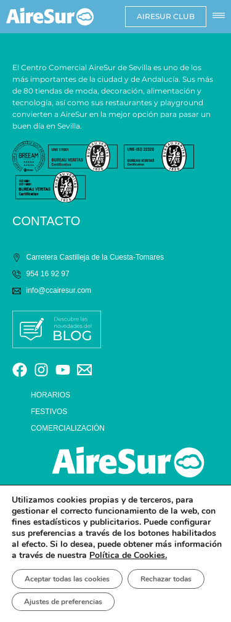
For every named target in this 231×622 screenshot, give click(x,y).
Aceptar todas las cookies (67, 579)
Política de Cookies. (128, 555)
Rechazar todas (166, 579)
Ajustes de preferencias (63, 602)
